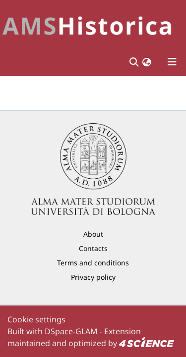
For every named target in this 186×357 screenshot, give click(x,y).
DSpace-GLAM (71, 331)
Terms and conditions (93, 262)
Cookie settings (36, 319)
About (93, 234)
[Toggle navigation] (172, 62)
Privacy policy (93, 277)
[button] (146, 62)
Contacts (93, 248)
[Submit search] (133, 62)
